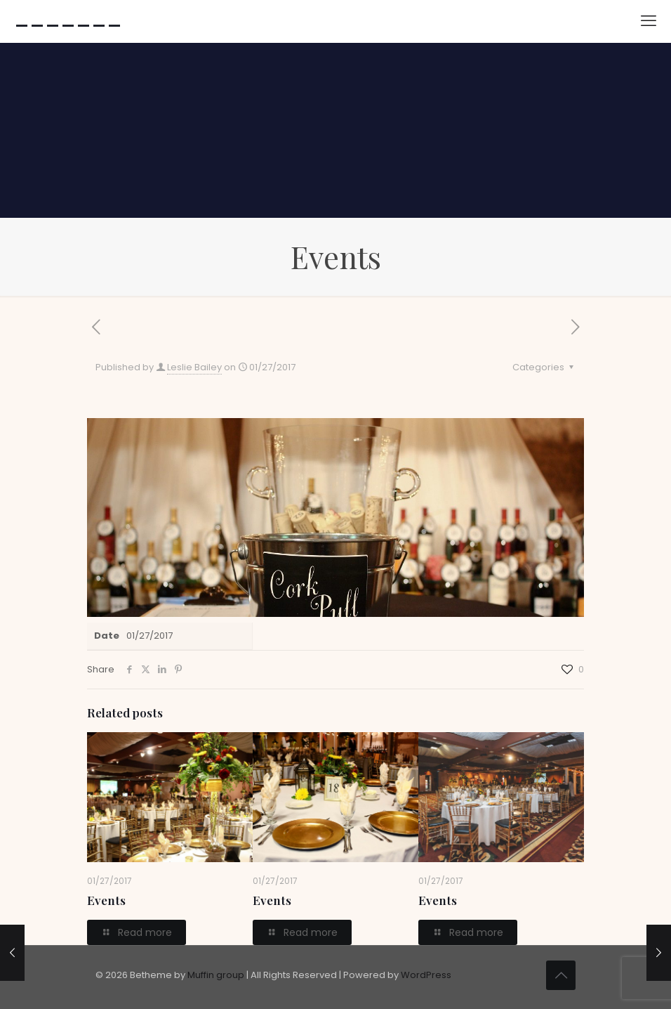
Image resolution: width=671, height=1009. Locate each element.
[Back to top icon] (561, 975)
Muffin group (215, 975)
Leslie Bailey (194, 367)
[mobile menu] (648, 21)
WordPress (426, 975)
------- (68, 21)
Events (106, 900)
